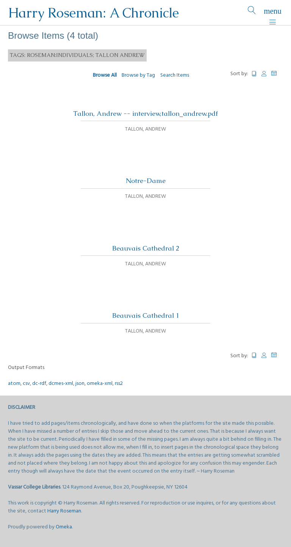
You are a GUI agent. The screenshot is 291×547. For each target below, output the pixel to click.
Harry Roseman (64, 511)
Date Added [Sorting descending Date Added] (277, 73)
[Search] (251, 12)
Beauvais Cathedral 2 (145, 248)
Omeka (64, 527)
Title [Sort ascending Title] (254, 74)
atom (14, 383)
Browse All (105, 75)
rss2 (119, 383)
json (79, 383)
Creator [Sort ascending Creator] (264, 74)
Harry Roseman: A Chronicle (93, 12)
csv (26, 383)
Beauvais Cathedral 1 (145, 315)
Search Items (174, 75)
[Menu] (272, 12)
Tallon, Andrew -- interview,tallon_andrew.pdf (145, 113)
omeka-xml (100, 383)
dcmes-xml (60, 383)
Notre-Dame (146, 181)
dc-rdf (39, 383)
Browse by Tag (138, 75)
